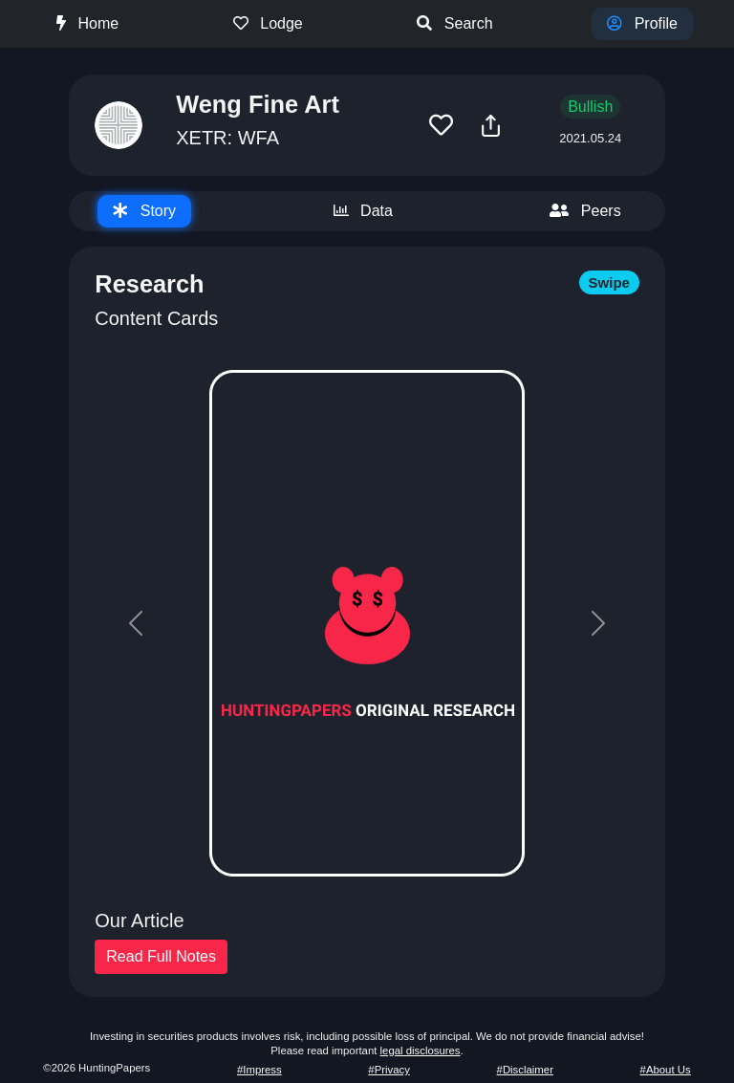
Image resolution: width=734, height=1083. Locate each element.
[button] (441, 126)
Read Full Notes (161, 956)
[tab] (144, 211)
